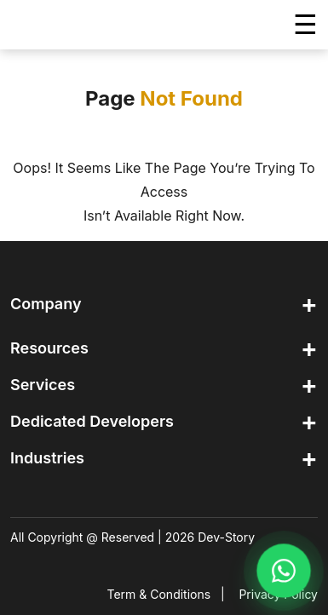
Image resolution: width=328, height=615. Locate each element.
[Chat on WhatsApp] (283, 570)
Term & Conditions (159, 594)
